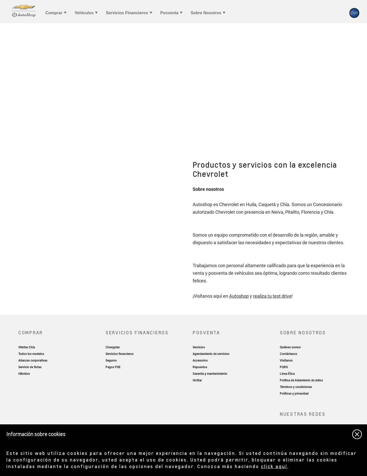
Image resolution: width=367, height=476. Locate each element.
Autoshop (239, 296)
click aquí (274, 466)
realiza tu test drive (272, 296)
